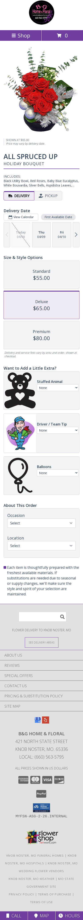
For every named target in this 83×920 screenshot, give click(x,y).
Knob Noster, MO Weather (31, 879)
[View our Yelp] (45, 722)
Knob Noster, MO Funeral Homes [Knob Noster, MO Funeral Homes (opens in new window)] (35, 855)
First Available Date (58, 217)
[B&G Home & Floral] (41, 24)
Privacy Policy (21, 894)
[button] (41, 807)
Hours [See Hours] (69, 916)
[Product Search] (42, 617)
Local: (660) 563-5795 (41, 757)
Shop (21, 35)
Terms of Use (41, 902)
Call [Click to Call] (13, 916)
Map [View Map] (41, 916)
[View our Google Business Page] (37, 722)
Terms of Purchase (54, 894)
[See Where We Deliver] (41, 642)
